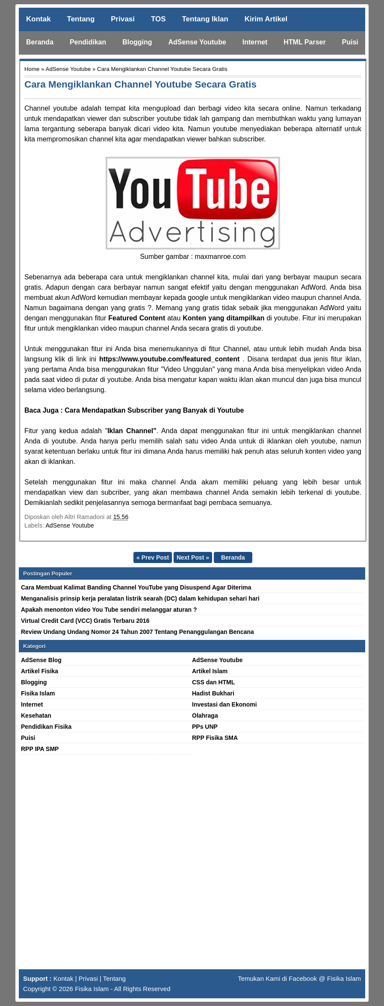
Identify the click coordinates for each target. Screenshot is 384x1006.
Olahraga (205, 715)
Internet (255, 42)
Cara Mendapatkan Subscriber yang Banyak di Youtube (154, 410)
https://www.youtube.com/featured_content (169, 359)
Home (31, 69)
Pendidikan (88, 42)
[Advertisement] (192, 865)
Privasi (123, 19)
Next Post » (193, 557)
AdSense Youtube (197, 42)
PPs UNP (205, 726)
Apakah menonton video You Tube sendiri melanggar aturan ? (109, 609)
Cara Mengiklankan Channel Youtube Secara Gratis (140, 84)
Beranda (39, 42)
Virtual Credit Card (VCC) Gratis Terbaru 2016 (85, 620)
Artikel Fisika (39, 671)
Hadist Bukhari (213, 693)
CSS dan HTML (213, 682)
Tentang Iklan (205, 19)
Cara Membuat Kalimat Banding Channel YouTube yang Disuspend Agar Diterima (136, 587)
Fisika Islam (38, 693)
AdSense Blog (41, 660)
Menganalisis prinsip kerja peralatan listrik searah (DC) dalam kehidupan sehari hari (140, 598)
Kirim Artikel (266, 19)
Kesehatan (36, 715)
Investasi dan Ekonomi (224, 704)
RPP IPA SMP (40, 748)
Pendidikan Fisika (46, 726)
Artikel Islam (209, 671)
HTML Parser (304, 42)
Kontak (38, 19)
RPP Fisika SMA (215, 737)
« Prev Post (152, 557)
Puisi (350, 42)
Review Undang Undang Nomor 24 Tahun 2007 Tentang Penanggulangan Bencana (137, 631)
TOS (158, 19)
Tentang (81, 19)
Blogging (137, 42)
